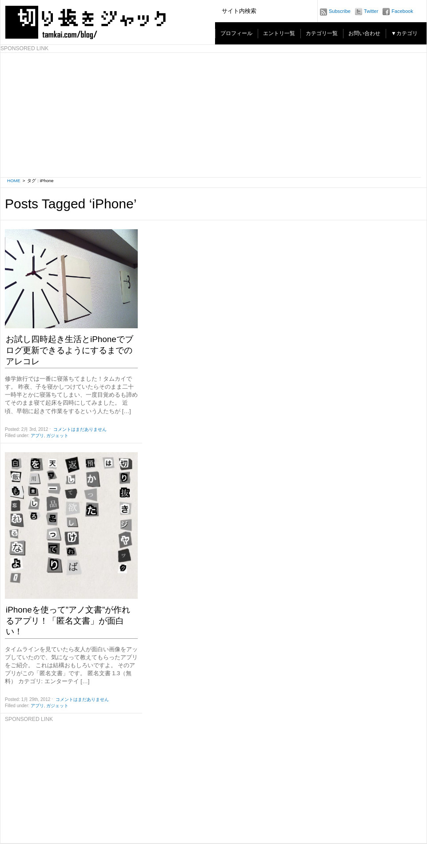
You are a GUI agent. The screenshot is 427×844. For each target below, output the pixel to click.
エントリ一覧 (279, 33)
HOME (13, 180)
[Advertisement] (71, 778)
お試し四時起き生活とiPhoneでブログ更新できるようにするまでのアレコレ (69, 350)
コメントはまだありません (80, 429)
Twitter (371, 11)
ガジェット (57, 435)
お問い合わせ (364, 33)
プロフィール (236, 33)
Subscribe (340, 11)
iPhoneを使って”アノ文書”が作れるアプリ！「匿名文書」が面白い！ (68, 620)
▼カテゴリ (404, 33)
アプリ (37, 435)
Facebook (402, 11)
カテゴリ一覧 (322, 33)
